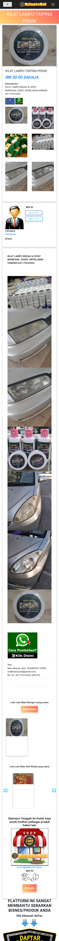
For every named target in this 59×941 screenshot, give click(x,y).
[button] (6, 45)
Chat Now (33, 213)
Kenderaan (10, 234)
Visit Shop (34, 219)
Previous (5, 790)
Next (53, 790)
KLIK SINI (29, 888)
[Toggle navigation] (53, 4)
